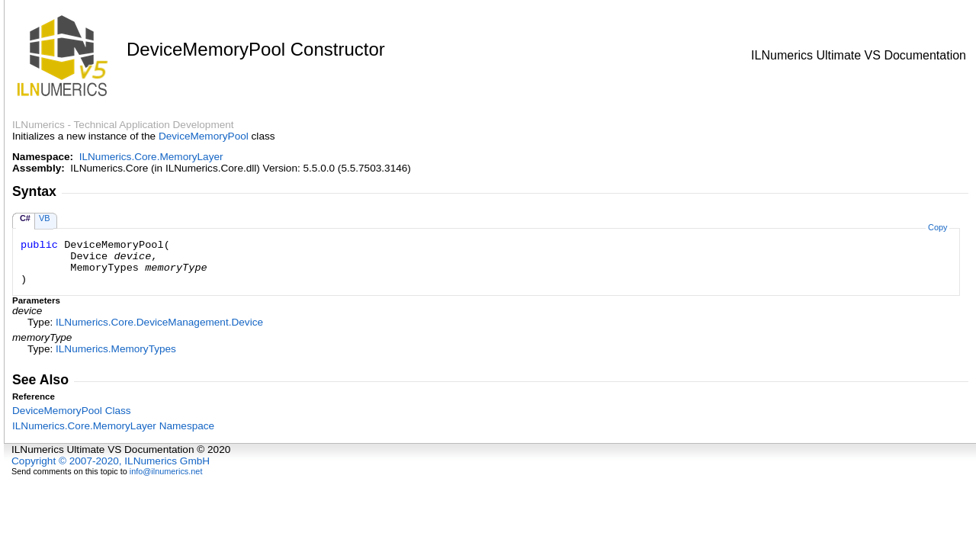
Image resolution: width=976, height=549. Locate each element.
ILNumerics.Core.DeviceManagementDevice (159, 322)
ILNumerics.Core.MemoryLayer (151, 156)
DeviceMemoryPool (204, 136)
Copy (937, 227)
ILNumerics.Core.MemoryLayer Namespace (113, 426)
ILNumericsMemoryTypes (116, 349)
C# (25, 218)
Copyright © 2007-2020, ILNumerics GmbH (110, 461)
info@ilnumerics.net (166, 471)
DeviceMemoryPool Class (71, 410)
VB (44, 218)
